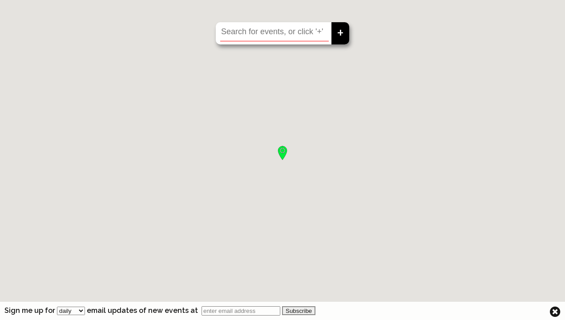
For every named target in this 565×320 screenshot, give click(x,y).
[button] (282, 153)
